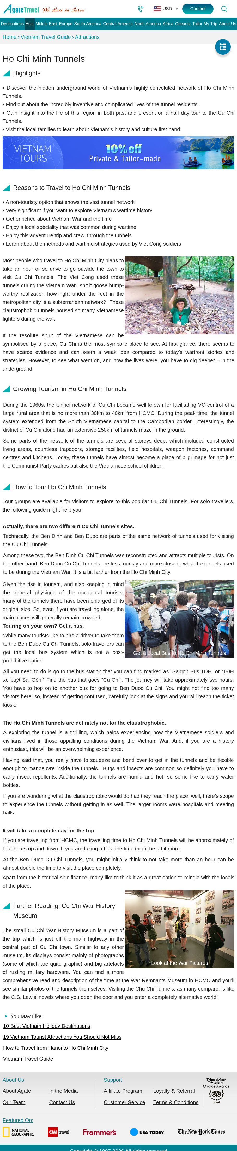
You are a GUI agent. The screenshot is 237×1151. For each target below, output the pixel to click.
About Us (227, 24)
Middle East (46, 24)
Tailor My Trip (204, 24)
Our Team (14, 1102)
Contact (198, 8)
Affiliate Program (123, 1091)
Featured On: (114, 1128)
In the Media (63, 1091)
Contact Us (62, 1102)
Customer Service (124, 1102)
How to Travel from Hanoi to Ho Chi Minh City (55, 1048)
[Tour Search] (224, 9)
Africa (168, 24)
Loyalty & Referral (174, 1091)
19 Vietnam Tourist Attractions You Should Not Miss (62, 1037)
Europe (65, 24)
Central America (118, 24)
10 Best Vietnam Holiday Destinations (46, 1026)
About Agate (17, 1091)
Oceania (183, 24)
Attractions (87, 37)
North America (148, 24)
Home (9, 37)
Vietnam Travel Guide (46, 37)
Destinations (12, 24)
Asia (30, 24)
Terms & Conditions (175, 1102)
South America (87, 24)
